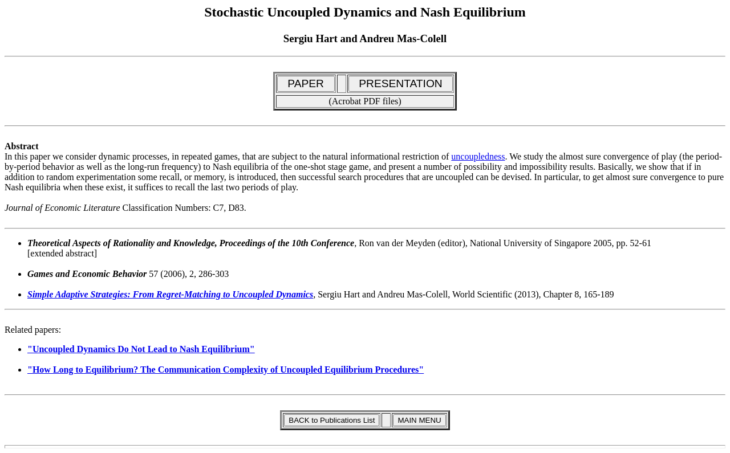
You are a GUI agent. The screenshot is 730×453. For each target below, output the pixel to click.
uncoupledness (478, 156)
